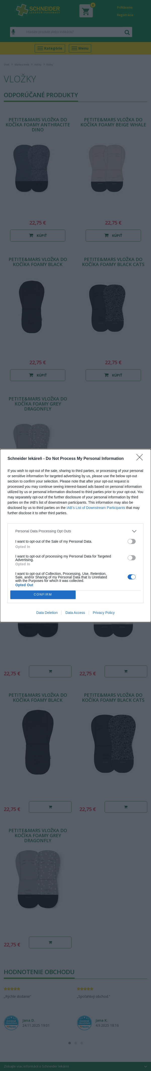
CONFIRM (42, 595)
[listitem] (75, 531)
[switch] (132, 541)
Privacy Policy (104, 613)
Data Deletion (47, 613)
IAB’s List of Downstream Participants (96, 508)
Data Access (75, 613)
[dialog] (75, 535)
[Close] (141, 459)
